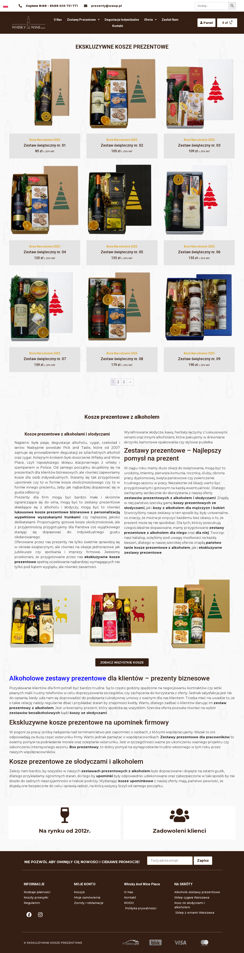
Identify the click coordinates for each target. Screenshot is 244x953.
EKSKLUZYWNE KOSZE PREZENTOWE (54, 942)
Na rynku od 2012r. (65, 831)
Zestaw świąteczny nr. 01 (45, 145)
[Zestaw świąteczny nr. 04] (44, 201)
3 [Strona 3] (124, 382)
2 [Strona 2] (118, 382)
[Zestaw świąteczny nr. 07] (44, 307)
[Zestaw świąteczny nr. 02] (121, 94)
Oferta (150, 20)
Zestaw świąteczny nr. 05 (122, 252)
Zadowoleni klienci (179, 831)
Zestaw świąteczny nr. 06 (199, 252)
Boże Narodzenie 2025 (44, 139)
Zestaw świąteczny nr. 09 (199, 359)
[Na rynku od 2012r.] (64, 815)
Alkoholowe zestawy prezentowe (57, 678)
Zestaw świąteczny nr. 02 (122, 145)
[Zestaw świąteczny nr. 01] (44, 94)
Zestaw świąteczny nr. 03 (199, 145)
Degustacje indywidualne (122, 19)
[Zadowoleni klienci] (179, 815)
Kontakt (117, 26)
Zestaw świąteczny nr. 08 (122, 359)
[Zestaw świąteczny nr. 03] (199, 94)
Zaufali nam (170, 19)
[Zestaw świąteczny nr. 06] (199, 201)
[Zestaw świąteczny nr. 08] (121, 307)
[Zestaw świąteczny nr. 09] (199, 307)
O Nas (58, 19)
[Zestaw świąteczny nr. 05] (121, 201)
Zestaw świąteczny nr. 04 (45, 252)
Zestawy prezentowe (83, 20)
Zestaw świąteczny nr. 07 (45, 359)
